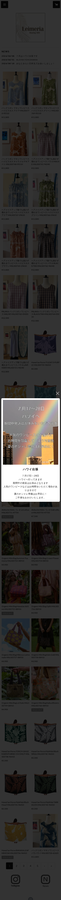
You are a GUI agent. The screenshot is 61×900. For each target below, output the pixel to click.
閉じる (57, 393)
